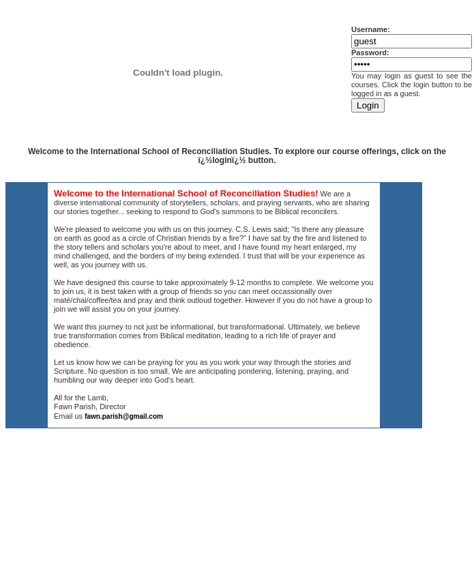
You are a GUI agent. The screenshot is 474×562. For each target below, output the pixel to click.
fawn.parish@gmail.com (124, 416)
